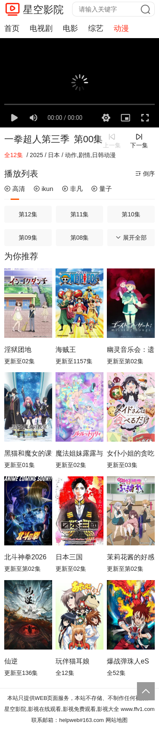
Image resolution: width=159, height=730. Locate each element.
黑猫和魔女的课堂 (28, 453)
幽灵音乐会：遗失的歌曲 (131, 349)
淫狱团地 (17, 349)
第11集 (79, 214)
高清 (14, 188)
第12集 (28, 214)
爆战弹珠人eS (128, 661)
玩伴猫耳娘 (72, 661)
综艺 (95, 28)
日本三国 (69, 557)
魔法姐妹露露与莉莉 (79, 453)
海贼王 (66, 349)
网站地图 (117, 720)
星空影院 (43, 9)
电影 (70, 28)
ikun (43, 188)
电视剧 (41, 28)
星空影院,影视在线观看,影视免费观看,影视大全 (61, 709)
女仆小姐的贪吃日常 (131, 453)
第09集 (28, 237)
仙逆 (11, 661)
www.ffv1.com (138, 709)
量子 (101, 188)
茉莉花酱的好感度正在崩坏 (131, 557)
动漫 (121, 28)
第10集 (131, 214)
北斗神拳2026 (25, 557)
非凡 (72, 188)
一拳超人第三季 (37, 139)
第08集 (79, 237)
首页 (12, 28)
